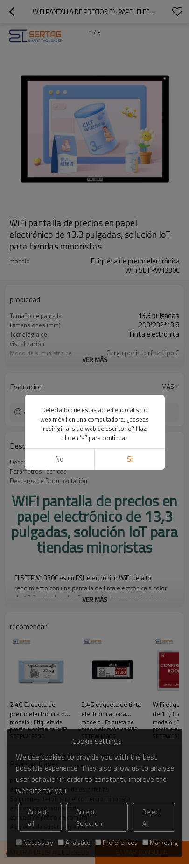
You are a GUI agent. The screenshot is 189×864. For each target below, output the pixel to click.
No (59, 459)
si (130, 459)
